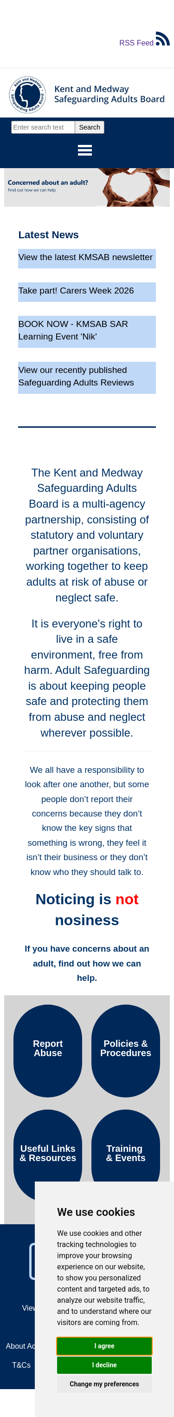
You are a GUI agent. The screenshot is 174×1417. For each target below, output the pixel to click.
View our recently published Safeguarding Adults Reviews (76, 376)
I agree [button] (104, 1346)
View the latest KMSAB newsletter (85, 257)
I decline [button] (104, 1365)
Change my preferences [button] (104, 1384)
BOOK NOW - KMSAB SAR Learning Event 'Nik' (73, 330)
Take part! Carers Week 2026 (76, 290)
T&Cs (21, 1365)
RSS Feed (144, 43)
